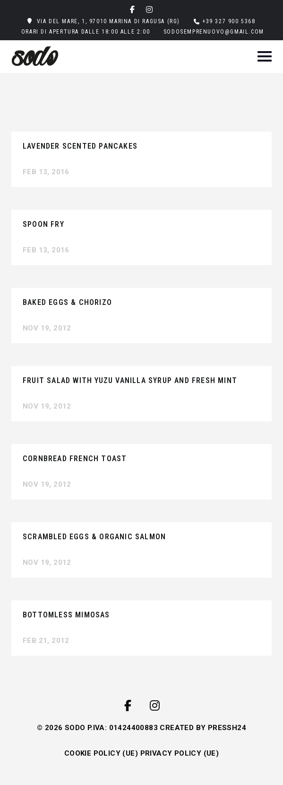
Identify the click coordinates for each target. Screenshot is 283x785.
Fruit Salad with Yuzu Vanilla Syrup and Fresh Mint (130, 380)
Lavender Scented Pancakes (80, 146)
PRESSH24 (227, 727)
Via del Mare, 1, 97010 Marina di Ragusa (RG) (108, 21)
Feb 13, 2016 (46, 172)
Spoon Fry (43, 224)
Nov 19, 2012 (47, 328)
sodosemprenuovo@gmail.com (213, 31)
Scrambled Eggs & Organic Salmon (94, 536)
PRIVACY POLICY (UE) (179, 753)
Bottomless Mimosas (66, 614)
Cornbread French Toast (75, 458)
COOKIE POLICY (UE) (101, 753)
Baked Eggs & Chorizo (67, 302)
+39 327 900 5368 (229, 21)
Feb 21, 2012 (46, 640)
